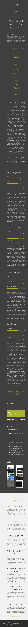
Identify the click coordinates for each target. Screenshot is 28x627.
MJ (12, 27)
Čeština (16, 11)
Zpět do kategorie (16, 616)
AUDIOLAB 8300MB (16, 604)
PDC (11, 624)
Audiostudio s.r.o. (18, 412)
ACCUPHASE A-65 (16, 521)
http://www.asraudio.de (12, 420)
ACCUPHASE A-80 (16, 536)
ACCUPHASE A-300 (15, 506)
